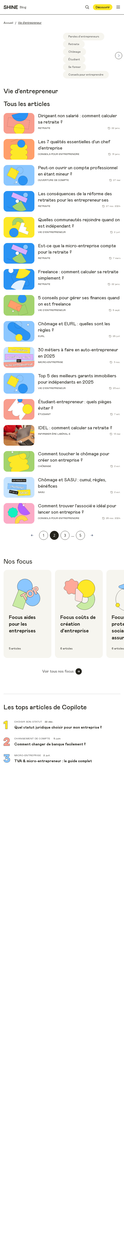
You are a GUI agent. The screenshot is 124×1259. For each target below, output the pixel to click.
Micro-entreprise (50, 362)
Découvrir (103, 7)
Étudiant (44, 414)
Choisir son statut (28, 722)
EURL (41, 336)
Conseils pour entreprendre (58, 154)
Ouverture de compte (53, 180)
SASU (41, 492)
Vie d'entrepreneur (52, 232)
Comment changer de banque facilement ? (50, 744)
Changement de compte (32, 738)
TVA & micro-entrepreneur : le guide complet (53, 761)
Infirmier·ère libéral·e (54, 434)
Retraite (44, 128)
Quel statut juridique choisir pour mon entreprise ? (58, 727)
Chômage (44, 466)
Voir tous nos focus (62, 671)
